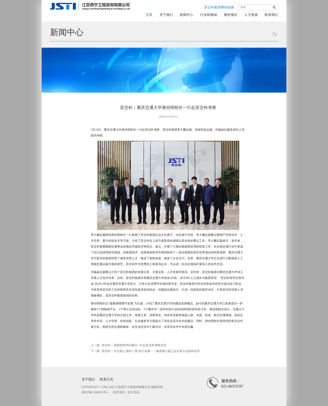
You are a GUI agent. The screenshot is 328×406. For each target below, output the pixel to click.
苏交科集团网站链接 (219, 7)
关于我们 (166, 15)
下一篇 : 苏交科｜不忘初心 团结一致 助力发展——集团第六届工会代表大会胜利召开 (145, 351)
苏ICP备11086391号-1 (95, 392)
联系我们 (271, 15)
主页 (149, 15)
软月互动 (133, 392)
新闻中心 (186, 15)
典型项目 (230, 15)
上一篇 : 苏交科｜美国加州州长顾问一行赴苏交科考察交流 (128, 345)
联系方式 (106, 379)
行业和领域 (208, 15)
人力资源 (251, 15)
